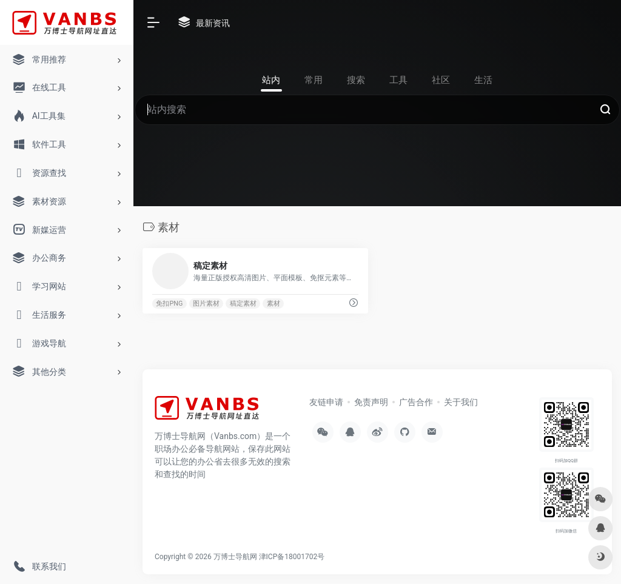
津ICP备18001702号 (292, 556)
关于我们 (461, 402)
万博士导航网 (235, 556)
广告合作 (416, 402)
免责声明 (371, 402)
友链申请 (326, 402)
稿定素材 (243, 303)
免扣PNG (169, 303)
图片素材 (206, 303)
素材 (273, 303)
